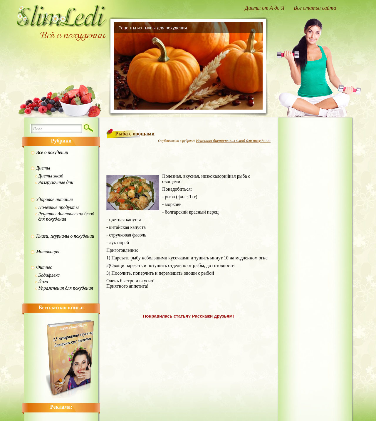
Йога (43, 281)
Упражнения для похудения (65, 288)
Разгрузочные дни (55, 182)
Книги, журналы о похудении (65, 236)
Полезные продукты (58, 207)
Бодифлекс (49, 275)
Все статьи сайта (315, 8)
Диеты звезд (50, 175)
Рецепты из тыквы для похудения (152, 27)
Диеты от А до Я (264, 8)
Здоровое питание (54, 199)
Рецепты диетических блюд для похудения (66, 216)
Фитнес (44, 267)
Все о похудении (52, 152)
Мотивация (47, 251)
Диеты (43, 167)
